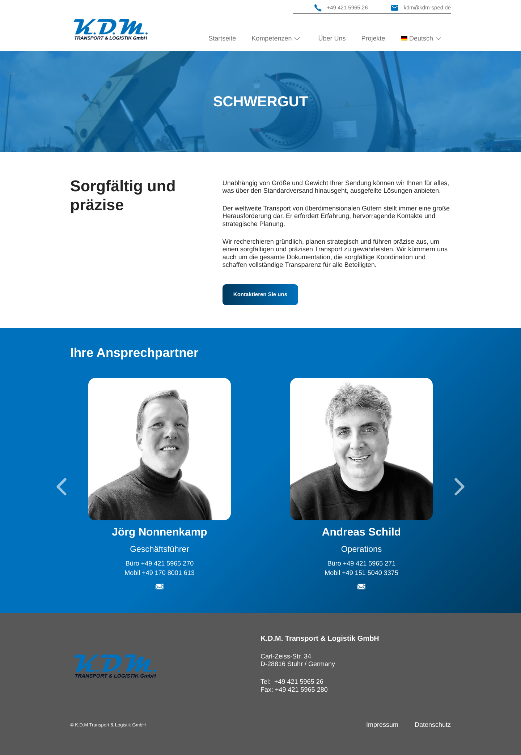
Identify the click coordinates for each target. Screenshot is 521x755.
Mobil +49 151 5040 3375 (361, 572)
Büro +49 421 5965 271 (361, 563)
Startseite (222, 38)
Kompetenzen (271, 38)
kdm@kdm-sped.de (421, 8)
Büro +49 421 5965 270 (160, 563)
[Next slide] (459, 486)
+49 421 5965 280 (301, 689)
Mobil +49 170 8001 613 (159, 572)
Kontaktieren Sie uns (260, 294)
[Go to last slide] (61, 486)
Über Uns (332, 38)
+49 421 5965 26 (341, 8)
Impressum (382, 724)
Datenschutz (433, 724)
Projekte (373, 38)
